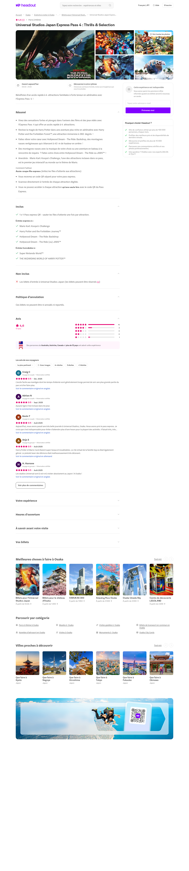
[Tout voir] (158, 559)
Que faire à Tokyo (101, 678)
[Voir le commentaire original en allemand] (34, 456)
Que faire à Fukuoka (128, 678)
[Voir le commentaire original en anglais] (33, 388)
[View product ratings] (20, 19)
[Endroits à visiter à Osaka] (44, 15)
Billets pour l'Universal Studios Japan (27, 599)
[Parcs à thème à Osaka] (27, 625)
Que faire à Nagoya (48, 678)
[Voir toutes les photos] (160, 34)
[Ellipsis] (58, 15)
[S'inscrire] (167, 5)
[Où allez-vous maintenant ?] (86, 5)
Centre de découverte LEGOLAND (160, 599)
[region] (94, 584)
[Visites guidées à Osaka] (108, 625)
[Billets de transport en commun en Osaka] (154, 626)
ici (98, 281)
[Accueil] (19, 15)
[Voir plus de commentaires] (30, 485)
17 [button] (23, 19)
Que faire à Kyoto (21, 678)
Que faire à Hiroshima (74, 678)
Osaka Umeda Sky (132, 597)
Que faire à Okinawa (155, 678)
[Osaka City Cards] (145, 632)
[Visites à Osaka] (64, 632)
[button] (156, 5)
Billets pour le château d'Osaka (54, 599)
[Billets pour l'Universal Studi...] (74, 15)
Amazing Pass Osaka (106, 597)
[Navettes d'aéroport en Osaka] (30, 632)
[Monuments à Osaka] (107, 632)
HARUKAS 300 (76, 597)
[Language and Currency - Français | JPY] (143, 5)
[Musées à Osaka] (65, 625)
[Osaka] (28, 15)
